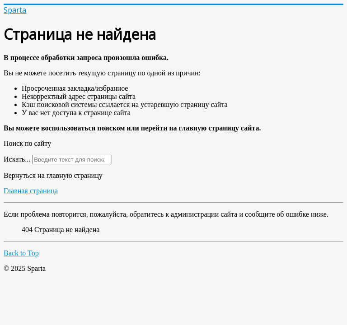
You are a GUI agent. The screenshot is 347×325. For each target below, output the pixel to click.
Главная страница (31, 191)
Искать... (17, 159)
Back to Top (21, 253)
